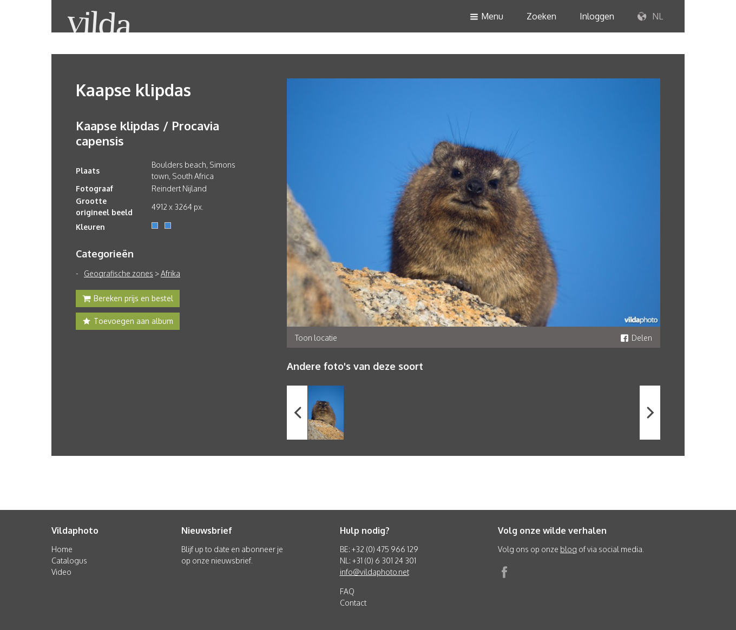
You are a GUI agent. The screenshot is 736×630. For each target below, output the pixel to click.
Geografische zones (118, 273)
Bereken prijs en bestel (127, 300)
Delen (636, 337)
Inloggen (597, 16)
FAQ (347, 591)
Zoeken (541, 16)
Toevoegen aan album (127, 322)
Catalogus (69, 560)
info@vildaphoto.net (374, 571)
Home (62, 549)
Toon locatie (316, 337)
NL (650, 17)
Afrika (170, 273)
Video (61, 571)
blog (568, 549)
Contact (353, 602)
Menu (486, 17)
